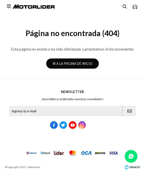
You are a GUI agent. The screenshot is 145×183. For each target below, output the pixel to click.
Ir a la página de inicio (72, 64)
